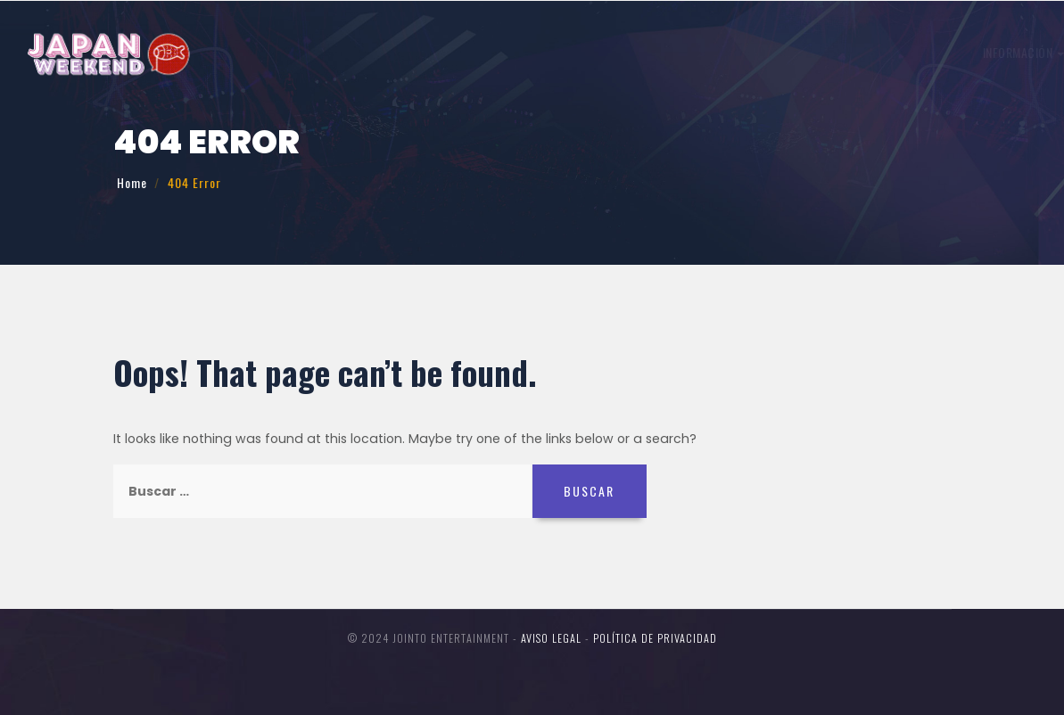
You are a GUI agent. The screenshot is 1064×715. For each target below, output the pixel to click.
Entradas (967, 48)
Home (132, 182)
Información (424, 52)
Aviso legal (551, 637)
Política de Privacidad (655, 637)
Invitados (596, 52)
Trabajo (513, 52)
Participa (758, 52)
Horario (677, 52)
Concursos (848, 52)
